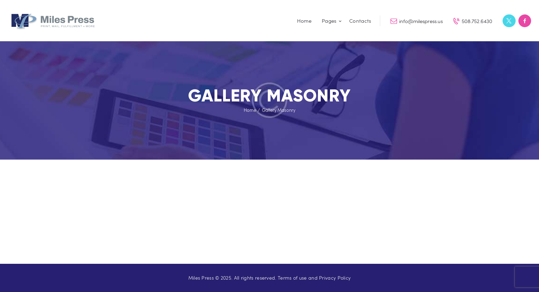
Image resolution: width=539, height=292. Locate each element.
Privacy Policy (335, 277)
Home (250, 110)
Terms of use (292, 277)
